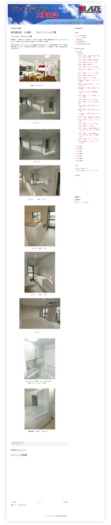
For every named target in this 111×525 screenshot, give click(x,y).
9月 (79, 53)
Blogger (64, 516)
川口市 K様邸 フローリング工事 (87, 139)
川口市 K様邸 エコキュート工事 (87, 62)
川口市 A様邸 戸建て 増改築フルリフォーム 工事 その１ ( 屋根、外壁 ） (89, 135)
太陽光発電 (79, 42)
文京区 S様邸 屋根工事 (85, 64)
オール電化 (79, 35)
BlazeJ (79, 199)
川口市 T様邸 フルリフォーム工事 (88, 67)
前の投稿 (65, 502)
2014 (78, 151)
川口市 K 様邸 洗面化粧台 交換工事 (89, 117)
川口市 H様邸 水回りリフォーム (87, 75)
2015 (78, 149)
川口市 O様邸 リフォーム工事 (87, 78)
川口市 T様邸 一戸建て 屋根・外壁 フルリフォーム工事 (89, 56)
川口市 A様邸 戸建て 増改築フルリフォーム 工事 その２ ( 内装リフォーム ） (89, 130)
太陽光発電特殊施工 (81, 44)
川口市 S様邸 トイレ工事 (85, 126)
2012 (78, 156)
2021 (78, 51)
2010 (78, 160)
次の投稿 (13, 502)
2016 (78, 146)
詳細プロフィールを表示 (81, 202)
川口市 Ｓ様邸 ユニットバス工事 (87, 123)
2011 (78, 158)
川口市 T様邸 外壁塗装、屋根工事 (88, 59)
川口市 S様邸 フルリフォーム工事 (88, 73)
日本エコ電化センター (82, 168)
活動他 (78, 39)
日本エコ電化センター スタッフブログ (87, 170)
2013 (78, 153)
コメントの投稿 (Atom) (20, 505)
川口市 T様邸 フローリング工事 (87, 99)
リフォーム (18, 444)
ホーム (40, 502)
